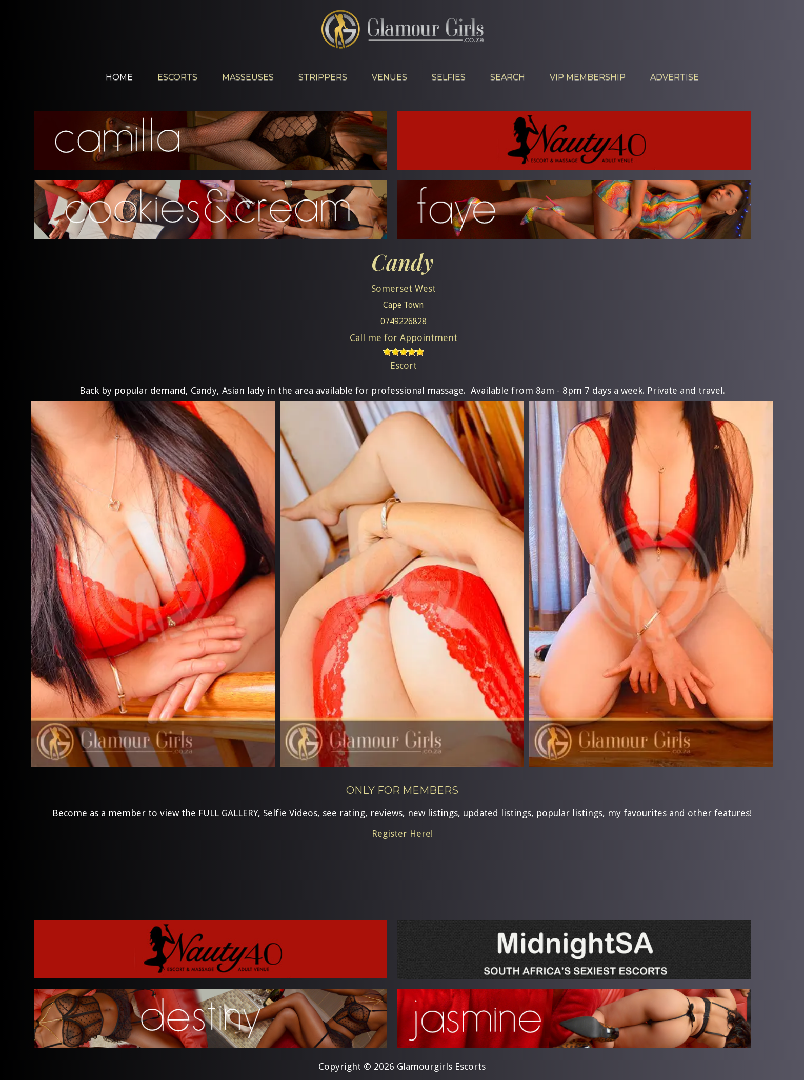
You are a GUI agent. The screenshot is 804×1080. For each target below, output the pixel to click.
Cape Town (403, 305)
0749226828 (403, 321)
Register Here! (402, 833)
